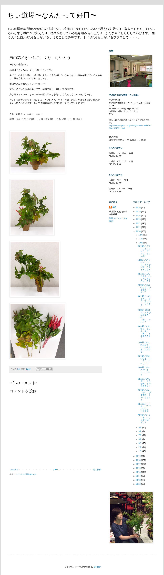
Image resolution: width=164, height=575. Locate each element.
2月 (140, 447)
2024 (138, 215)
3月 (140, 443)
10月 (140, 243)
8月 (140, 431)
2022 (138, 223)
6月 (140, 439)
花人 (114, 207)
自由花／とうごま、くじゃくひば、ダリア (144, 419)
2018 (138, 460)
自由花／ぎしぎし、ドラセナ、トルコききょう (144, 382)
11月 (140, 239)
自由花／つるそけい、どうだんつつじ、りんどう (144, 301)
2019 (138, 456)
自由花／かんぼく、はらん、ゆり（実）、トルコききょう (144, 332)
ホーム (56, 469)
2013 (138, 480)
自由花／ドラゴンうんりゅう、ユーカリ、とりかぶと (144, 251)
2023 (138, 219)
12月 (140, 235)
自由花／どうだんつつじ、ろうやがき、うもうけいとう (144, 265)
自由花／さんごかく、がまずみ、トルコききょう (144, 395)
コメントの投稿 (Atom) (25, 474)
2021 (138, 227)
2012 (138, 484)
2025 (138, 211)
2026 (138, 207)
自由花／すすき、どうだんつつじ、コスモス (144, 407)
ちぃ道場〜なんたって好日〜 (52, 15)
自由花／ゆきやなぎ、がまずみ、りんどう (144, 289)
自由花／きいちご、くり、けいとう (144, 371)
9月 (140, 427)
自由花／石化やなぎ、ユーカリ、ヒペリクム (144, 360)
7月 (140, 435)
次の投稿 (14, 469)
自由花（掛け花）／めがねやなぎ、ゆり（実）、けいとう (144, 316)
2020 (138, 231)
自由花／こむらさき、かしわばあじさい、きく (144, 277)
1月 (140, 451)
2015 (138, 472)
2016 (138, 468)
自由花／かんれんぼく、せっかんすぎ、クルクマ (144, 347)
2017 (138, 464)
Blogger (97, 567)
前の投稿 (97, 469)
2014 (138, 476)
